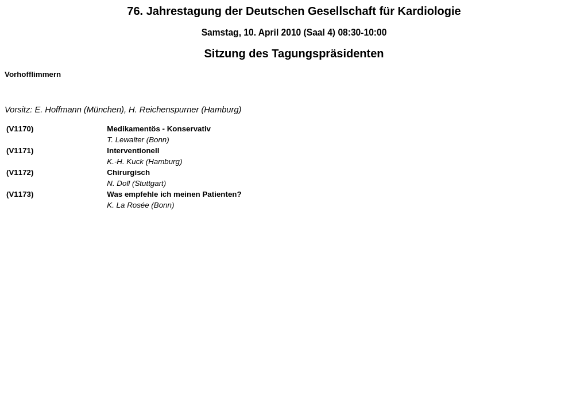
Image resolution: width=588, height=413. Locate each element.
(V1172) (19, 172)
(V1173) (19, 194)
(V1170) (19, 128)
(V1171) (19, 150)
